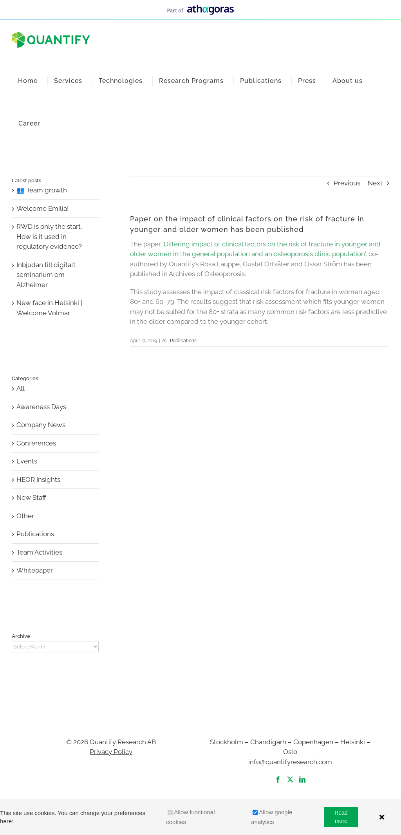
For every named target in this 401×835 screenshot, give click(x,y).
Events (26, 461)
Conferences (36, 443)
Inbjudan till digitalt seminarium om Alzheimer (46, 275)
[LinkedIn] (302, 779)
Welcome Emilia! (42, 208)
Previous (347, 183)
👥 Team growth (41, 190)
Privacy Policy (111, 752)
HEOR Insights (38, 479)
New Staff (31, 497)
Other (25, 516)
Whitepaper (34, 570)
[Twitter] (290, 779)
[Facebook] (278, 779)
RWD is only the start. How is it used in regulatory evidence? (49, 236)
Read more (340, 817)
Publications (183, 340)
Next (375, 183)
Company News (40, 425)
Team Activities (39, 552)
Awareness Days (41, 407)
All (165, 340)
